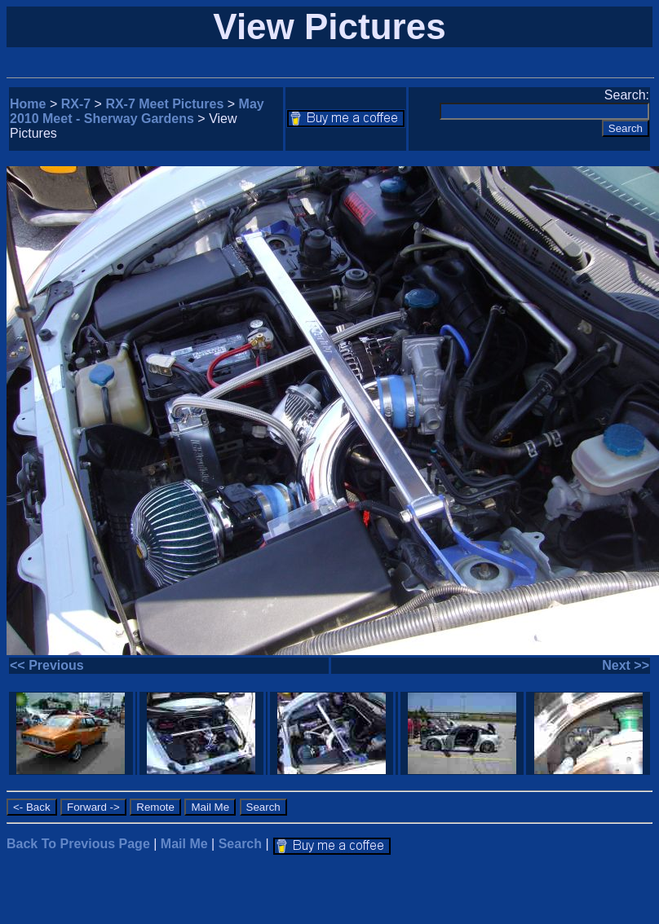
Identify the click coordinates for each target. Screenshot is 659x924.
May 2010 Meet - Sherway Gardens (137, 111)
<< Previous (47, 665)
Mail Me (184, 844)
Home (28, 104)
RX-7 (76, 104)
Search (240, 844)
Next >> (625, 665)
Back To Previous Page (78, 844)
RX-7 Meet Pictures (164, 104)
